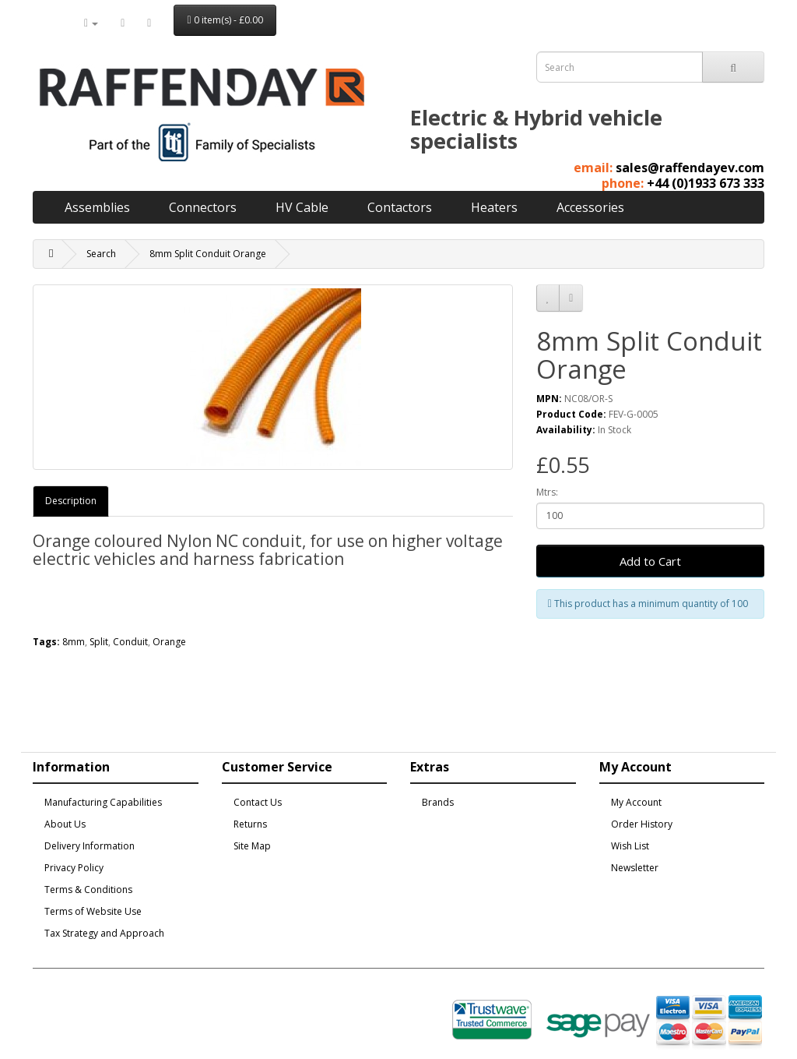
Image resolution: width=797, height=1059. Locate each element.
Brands (438, 802)
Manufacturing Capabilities (103, 802)
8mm (73, 641)
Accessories (590, 207)
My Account (636, 802)
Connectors (203, 207)
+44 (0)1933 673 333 (705, 183)
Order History (641, 824)
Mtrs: (547, 492)
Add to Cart (650, 561)
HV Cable (302, 207)
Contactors (399, 207)
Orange (169, 641)
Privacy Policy (74, 867)
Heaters (494, 207)
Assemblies (97, 207)
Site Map (252, 845)
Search (101, 253)
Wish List (630, 845)
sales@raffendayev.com (690, 167)
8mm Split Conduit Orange (207, 253)
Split (99, 641)
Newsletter (634, 867)
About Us (65, 824)
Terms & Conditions (88, 889)
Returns (250, 824)
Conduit (130, 641)
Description (71, 500)
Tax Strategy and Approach (104, 933)
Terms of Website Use (93, 911)
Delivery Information (89, 845)
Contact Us (257, 802)
